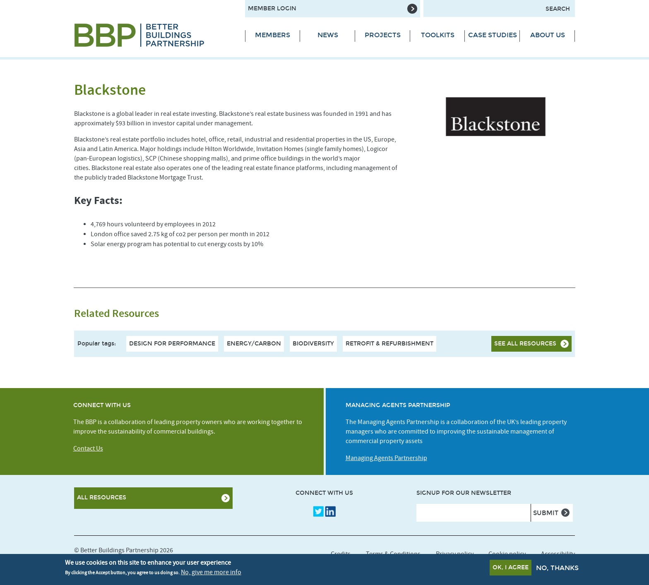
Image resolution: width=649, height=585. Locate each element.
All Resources (101, 497)
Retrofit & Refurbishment (389, 343)
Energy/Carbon (254, 343)
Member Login (272, 8)
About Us (547, 35)
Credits (341, 554)
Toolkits (437, 35)
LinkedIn (330, 511)
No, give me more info (211, 573)
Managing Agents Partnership (386, 458)
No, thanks (557, 569)
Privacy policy (455, 554)
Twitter (318, 511)
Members (272, 35)
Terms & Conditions (393, 554)
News (327, 35)
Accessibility (558, 554)
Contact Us (88, 448)
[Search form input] (499, 8)
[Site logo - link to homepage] (153, 35)
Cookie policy (507, 554)
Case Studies (492, 35)
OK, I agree (511, 568)
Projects (383, 35)
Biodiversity (313, 343)
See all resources (525, 343)
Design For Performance (172, 343)
